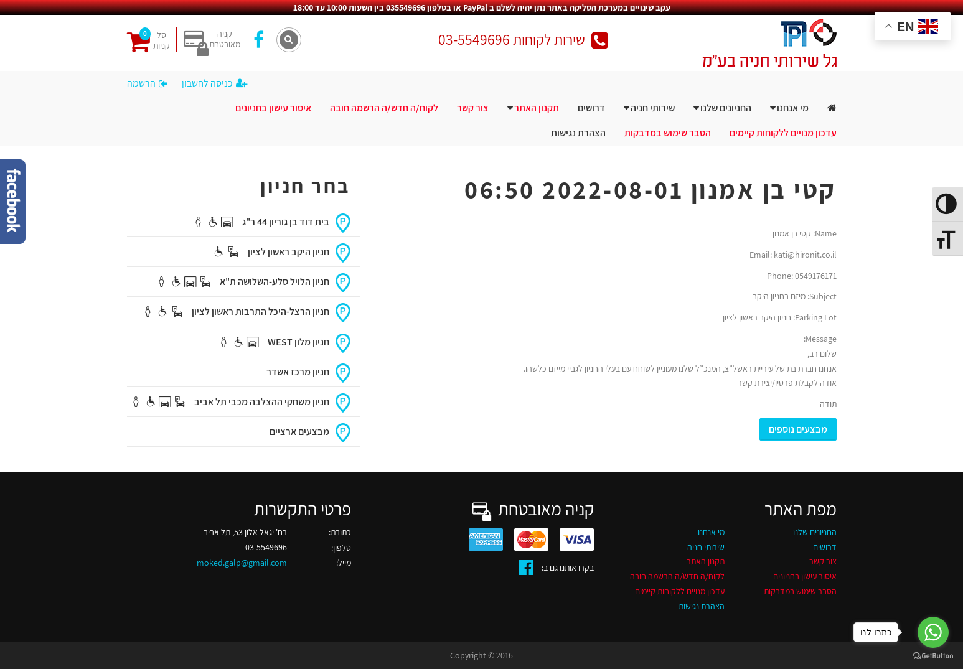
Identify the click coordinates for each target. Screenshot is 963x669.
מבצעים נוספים (798, 429)
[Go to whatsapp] (933, 632)
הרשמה (147, 83)
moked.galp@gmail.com (242, 562)
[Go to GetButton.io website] (933, 656)
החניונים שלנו (725, 108)
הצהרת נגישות (578, 132)
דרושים (591, 108)
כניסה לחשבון (214, 83)
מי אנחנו (793, 108)
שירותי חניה (653, 108)
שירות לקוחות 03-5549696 (523, 39)
